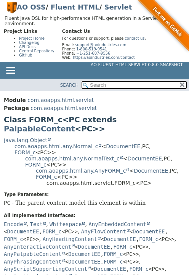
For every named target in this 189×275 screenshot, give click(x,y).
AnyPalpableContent (33, 254)
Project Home (32, 38)
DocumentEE (123, 146)
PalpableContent (39, 128)
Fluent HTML (75, 7)
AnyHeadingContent (70, 239)
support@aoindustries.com (100, 45)
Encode (13, 224)
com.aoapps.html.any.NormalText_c (72, 158)
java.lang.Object (25, 140)
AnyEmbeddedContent (117, 224)
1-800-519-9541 (91, 49)
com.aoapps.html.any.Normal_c (56, 146)
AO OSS (31, 7)
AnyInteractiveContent (37, 247)
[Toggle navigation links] (10, 71)
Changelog (29, 42)
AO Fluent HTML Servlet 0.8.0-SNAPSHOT (137, 64)
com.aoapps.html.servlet (60, 100)
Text (36, 224)
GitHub (25, 55)
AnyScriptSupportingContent (45, 269)
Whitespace (66, 224)
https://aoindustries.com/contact (104, 57)
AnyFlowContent (103, 231)
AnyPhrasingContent (33, 262)
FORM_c (25, 152)
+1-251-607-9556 (93, 53)
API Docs (27, 47)
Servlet (118, 7)
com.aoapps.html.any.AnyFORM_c (81, 171)
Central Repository (36, 51)
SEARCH (69, 85)
